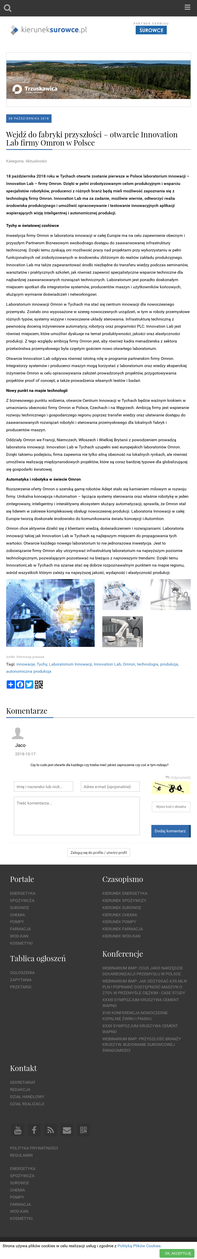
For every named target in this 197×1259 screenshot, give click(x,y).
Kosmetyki (21, 943)
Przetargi (20, 987)
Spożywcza (22, 900)
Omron (129, 664)
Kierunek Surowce (121, 907)
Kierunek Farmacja (122, 928)
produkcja (169, 664)
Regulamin (21, 1155)
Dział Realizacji (27, 1103)
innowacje (25, 664)
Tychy (42, 664)
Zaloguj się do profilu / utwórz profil (99, 853)
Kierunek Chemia (119, 914)
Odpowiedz (178, 777)
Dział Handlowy (27, 1096)
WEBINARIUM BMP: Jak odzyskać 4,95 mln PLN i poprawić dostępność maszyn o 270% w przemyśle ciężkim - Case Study (144, 987)
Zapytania (21, 979)
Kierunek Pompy (119, 921)
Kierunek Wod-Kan (121, 936)
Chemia (17, 914)
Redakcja (20, 1089)
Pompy (17, 921)
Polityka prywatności (34, 1148)
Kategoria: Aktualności (26, 161)
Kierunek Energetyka (124, 893)
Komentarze (26, 710)
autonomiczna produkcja (28, 671)
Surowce (19, 907)
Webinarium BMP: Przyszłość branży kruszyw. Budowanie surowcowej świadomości (141, 1044)
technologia (147, 664)
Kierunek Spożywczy (124, 900)
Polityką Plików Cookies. (139, 1245)
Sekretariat (23, 1082)
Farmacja (20, 928)
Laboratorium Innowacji (70, 664)
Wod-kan (19, 936)
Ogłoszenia (22, 972)
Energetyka (22, 893)
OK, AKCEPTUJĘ (178, 1253)
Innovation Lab (107, 664)
